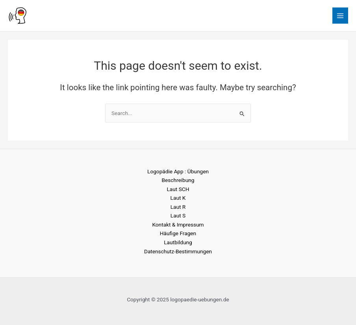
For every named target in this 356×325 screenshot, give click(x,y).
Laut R (178, 207)
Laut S (178, 215)
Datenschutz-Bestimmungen (178, 251)
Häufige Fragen (178, 233)
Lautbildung (178, 242)
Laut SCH (178, 189)
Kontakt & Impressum (178, 224)
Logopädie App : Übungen (178, 171)
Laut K (178, 198)
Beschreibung (177, 180)
